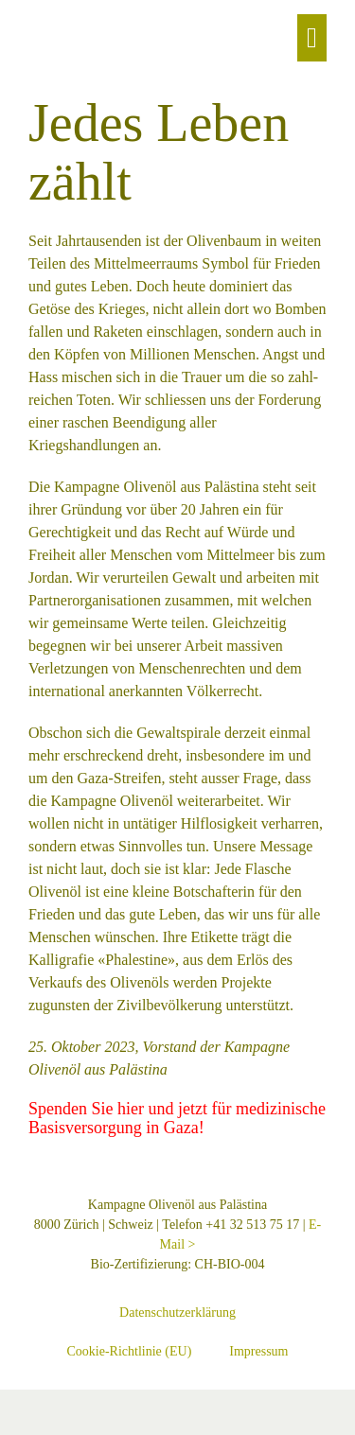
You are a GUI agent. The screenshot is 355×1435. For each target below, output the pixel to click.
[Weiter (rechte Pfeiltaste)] (21, 1428)
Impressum (258, 1351)
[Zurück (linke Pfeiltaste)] (5, 1428)
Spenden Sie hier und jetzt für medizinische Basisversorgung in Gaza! (177, 1118)
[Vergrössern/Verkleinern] (5, 1406)
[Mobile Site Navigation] (312, 37)
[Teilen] (36, 1406)
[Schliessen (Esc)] (51, 1406)
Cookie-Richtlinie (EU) (128, 1351)
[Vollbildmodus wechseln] (21, 1406)
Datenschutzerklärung (177, 1312)
